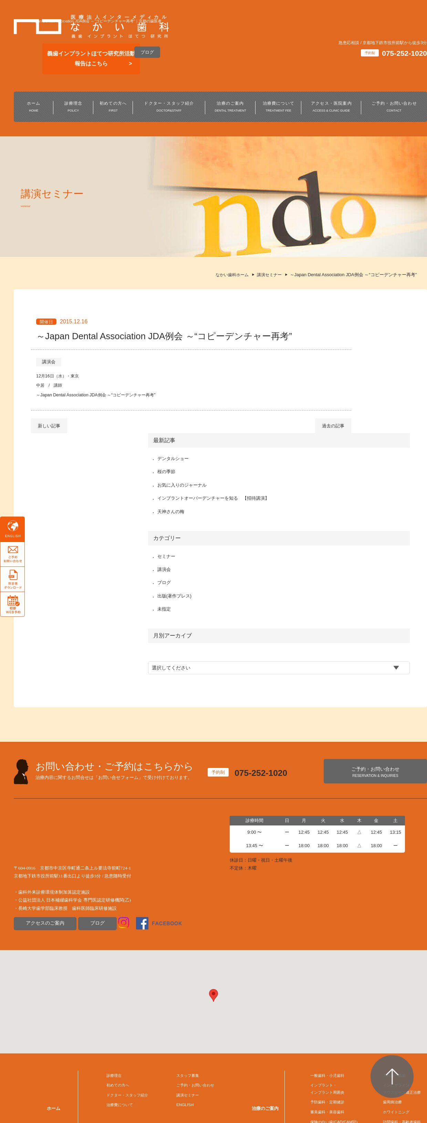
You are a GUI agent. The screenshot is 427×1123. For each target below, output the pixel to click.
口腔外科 (312, 1005)
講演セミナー (182, 964)
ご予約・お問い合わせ (394, 107)
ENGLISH (179, 975)
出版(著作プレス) (322, 482)
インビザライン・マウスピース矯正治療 (398, 957)
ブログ (147, 52)
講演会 (48, 384)
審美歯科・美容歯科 (323, 983)
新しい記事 (49, 449)
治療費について (278, 107)
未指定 (312, 496)
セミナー (314, 443)
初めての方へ (113, 107)
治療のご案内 (230, 107)
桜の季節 (314, 350)
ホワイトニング (391, 983)
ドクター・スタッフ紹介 (169, 107)
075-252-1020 (267, 642)
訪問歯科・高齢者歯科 (398, 994)
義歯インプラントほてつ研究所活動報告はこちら (91, 58)
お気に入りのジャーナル (329, 363)
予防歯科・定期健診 (323, 972)
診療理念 (73, 107)
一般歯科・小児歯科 (323, 942)
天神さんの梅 (318, 398)
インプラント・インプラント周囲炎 (323, 957)
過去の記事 (259, 449)
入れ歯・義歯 (389, 942)
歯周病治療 (387, 972)
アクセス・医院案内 (331, 107)
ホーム (34, 107)
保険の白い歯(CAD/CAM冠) (330, 994)
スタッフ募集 (182, 942)
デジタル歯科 (389, 1005)
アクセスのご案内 (44, 793)
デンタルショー (320, 337)
